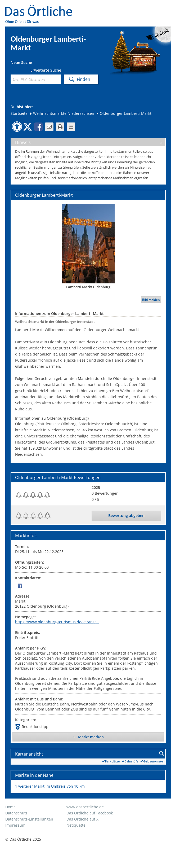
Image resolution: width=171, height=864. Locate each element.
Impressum (15, 825)
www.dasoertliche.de (85, 806)
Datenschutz (16, 812)
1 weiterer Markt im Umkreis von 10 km (50, 786)
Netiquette (76, 825)
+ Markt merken (88, 736)
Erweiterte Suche (45, 70)
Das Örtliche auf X (82, 819)
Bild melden (151, 299)
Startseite (19, 113)
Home (10, 806)
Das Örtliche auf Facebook (89, 812)
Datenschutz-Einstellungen (29, 819)
